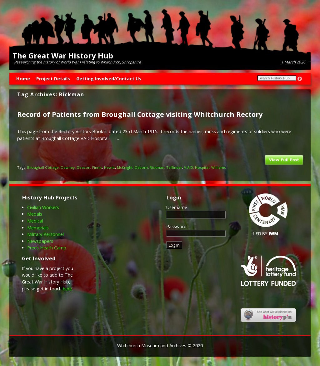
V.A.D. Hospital (196, 167)
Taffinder (174, 167)
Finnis (97, 167)
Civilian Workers (43, 207)
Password (176, 226)
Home (23, 79)
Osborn (141, 167)
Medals (34, 214)
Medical (35, 221)
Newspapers (40, 241)
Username (176, 207)
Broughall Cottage (43, 167)
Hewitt (109, 167)
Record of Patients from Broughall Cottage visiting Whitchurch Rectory (139, 114)
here (67, 289)
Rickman (157, 167)
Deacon (83, 167)
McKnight (124, 167)
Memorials (38, 228)
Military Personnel (45, 234)
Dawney (68, 167)
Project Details (53, 79)
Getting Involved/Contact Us (108, 79)
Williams (218, 167)
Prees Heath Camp (46, 248)
